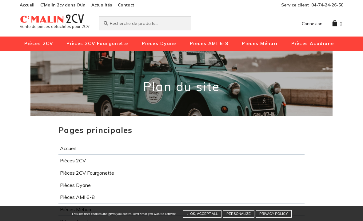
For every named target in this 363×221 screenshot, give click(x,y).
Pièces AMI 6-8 (209, 43)
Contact (126, 4)
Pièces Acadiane (312, 43)
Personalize (238, 213)
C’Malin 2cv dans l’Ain (63, 4)
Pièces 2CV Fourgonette (97, 43)
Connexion (312, 23)
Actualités (101, 4)
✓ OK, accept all (202, 213)
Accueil (27, 4)
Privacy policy (273, 213)
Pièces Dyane (159, 43)
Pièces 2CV (38, 43)
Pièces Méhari (260, 43)
